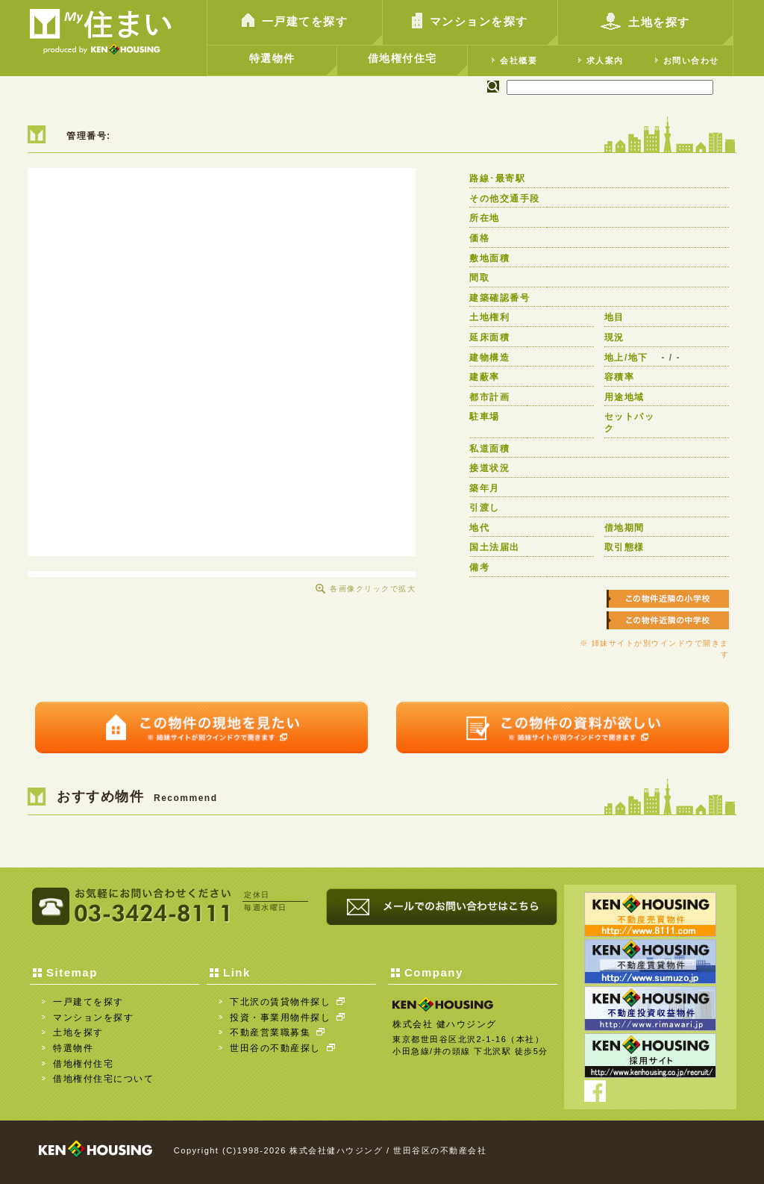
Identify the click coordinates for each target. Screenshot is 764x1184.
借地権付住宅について (103, 1079)
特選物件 (272, 58)
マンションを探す (470, 23)
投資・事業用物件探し (287, 1017)
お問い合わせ (687, 60)
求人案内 (601, 60)
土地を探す (645, 24)
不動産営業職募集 (277, 1032)
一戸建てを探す (295, 22)
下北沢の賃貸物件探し (287, 1002)
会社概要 (514, 60)
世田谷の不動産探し (282, 1048)
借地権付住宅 (402, 58)
